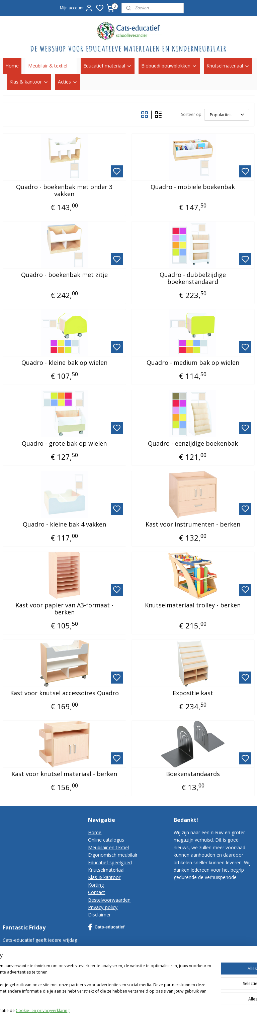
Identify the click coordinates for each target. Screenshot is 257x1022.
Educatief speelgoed (110, 862)
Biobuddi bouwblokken (169, 65)
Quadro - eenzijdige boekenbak (193, 443)
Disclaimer (99, 914)
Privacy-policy (102, 907)
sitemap (194, 1009)
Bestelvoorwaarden (109, 900)
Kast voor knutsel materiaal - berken (64, 773)
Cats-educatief (106, 927)
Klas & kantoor (29, 82)
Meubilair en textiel (108, 847)
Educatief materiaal (107, 65)
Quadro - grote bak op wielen (64, 443)
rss (208, 1009)
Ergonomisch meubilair (113, 855)
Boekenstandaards (193, 773)
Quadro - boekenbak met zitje (64, 274)
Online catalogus (106, 840)
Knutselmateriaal (228, 65)
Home (12, 65)
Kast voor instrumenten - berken (193, 524)
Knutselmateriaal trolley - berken (193, 605)
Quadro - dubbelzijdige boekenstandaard (193, 278)
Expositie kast (193, 693)
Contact (96, 892)
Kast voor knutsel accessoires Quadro (64, 693)
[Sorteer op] (226, 114)
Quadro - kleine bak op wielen (64, 362)
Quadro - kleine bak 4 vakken (64, 524)
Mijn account (76, 8)
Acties (68, 82)
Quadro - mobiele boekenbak (193, 186)
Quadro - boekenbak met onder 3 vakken (64, 190)
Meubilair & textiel (51, 65)
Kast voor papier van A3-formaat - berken (64, 608)
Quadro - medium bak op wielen (193, 362)
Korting (96, 885)
